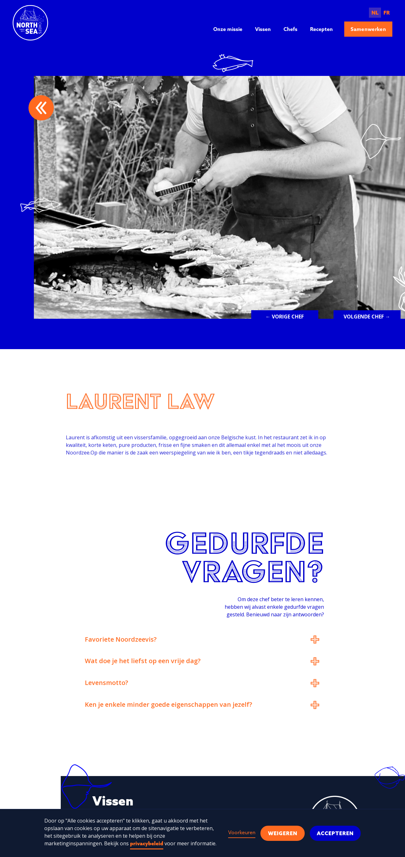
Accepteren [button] (335, 833)
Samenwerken (368, 29)
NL (374, 12)
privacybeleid (146, 843)
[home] (30, 22)
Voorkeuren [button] (241, 832)
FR (386, 12)
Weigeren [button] (282, 833)
